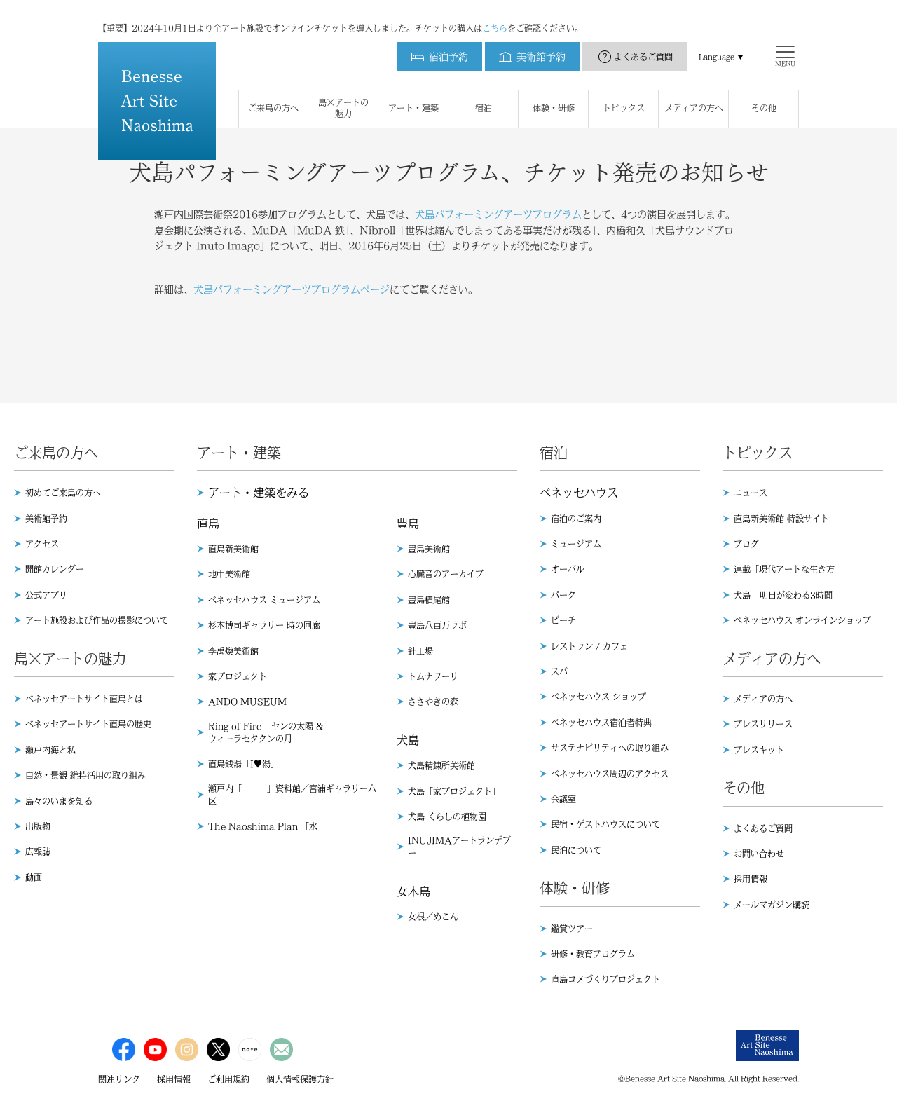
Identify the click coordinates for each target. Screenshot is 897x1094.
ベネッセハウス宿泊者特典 (601, 722)
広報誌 (37, 851)
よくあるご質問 (643, 43)
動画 (33, 877)
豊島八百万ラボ (437, 625)
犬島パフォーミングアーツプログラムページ (291, 289)
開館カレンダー (54, 569)
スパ (559, 671)
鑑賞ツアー (572, 928)
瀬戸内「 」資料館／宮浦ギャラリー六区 (292, 794)
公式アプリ (46, 595)
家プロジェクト (237, 676)
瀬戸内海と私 (50, 750)
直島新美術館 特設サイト (781, 518)
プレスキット (759, 750)
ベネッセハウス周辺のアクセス (610, 774)
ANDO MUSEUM (247, 701)
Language (716, 42)
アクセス (42, 544)
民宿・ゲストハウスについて (605, 824)
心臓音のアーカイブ (446, 574)
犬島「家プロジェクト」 (454, 791)
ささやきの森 (433, 701)
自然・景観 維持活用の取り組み (85, 775)
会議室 (563, 799)
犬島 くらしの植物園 (447, 816)
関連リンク (119, 1079)
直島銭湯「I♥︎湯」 (243, 764)
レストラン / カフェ (589, 646)
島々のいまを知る (59, 801)
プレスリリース (763, 724)
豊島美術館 (429, 549)
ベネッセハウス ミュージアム (264, 600)
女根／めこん (433, 916)
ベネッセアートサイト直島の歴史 (88, 724)
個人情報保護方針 (300, 1079)
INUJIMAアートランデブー (459, 846)
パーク (563, 595)
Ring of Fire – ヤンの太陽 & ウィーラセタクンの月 (265, 732)
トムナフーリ (433, 676)
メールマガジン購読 (771, 905)
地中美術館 (229, 574)
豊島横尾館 (429, 600)
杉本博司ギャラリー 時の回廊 (264, 625)
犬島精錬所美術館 (441, 765)
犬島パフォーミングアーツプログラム (498, 214)
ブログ (746, 544)
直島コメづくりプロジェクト (605, 979)
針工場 (420, 651)
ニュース (750, 492)
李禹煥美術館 (233, 651)
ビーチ (563, 620)
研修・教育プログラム (593, 954)
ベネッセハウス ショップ (598, 696)
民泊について (576, 850)
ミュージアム (576, 544)
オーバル (567, 569)
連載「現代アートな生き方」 (788, 569)
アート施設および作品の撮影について (96, 620)
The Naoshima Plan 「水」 (267, 826)
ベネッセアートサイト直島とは (84, 699)
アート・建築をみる (258, 492)
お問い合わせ (759, 853)
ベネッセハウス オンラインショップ (802, 620)
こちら (494, 14)
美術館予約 (46, 518)
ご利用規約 (228, 1079)
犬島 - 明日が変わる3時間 (783, 595)
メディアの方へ (763, 699)
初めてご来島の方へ (63, 492)
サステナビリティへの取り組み (610, 748)
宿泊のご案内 (576, 518)
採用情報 (750, 879)
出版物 (37, 826)
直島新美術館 (233, 549)
